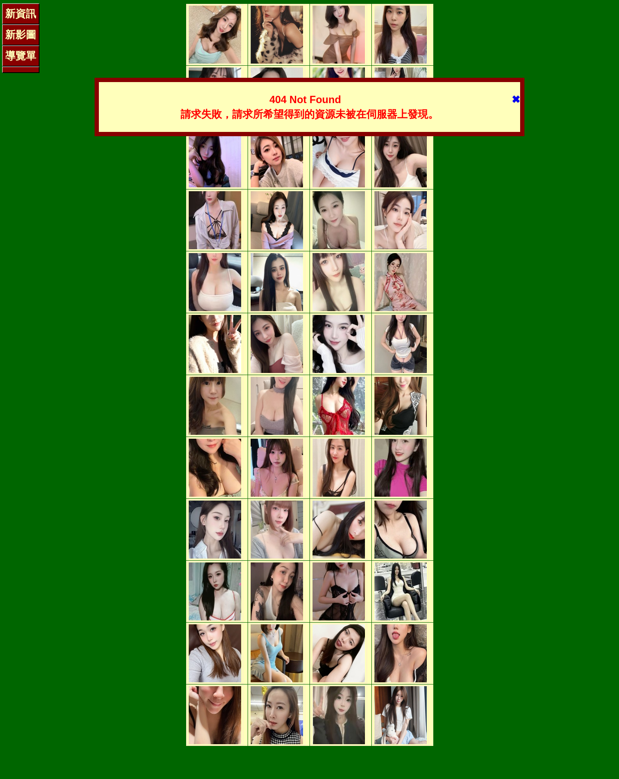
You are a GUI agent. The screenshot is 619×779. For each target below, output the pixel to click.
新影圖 (20, 34)
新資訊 (20, 13)
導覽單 (20, 55)
